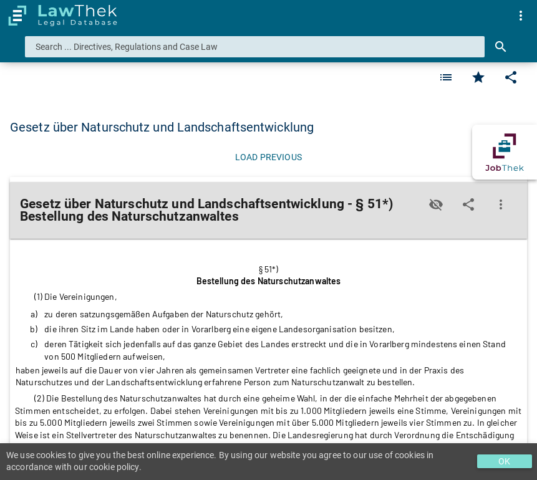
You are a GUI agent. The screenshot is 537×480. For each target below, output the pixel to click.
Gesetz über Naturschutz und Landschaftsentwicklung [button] (162, 127)
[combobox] (254, 46)
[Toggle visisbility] (435, 204)
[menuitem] (520, 15)
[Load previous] (268, 157)
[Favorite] (445, 77)
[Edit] (510, 77)
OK (504, 461)
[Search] (500, 46)
